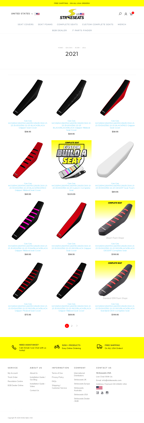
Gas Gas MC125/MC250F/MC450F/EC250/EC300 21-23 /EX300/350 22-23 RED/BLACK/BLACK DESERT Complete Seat (115, 251)
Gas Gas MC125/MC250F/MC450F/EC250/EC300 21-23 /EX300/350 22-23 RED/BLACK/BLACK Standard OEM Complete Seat (115, 311)
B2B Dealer (59, 30)
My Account (13, 373)
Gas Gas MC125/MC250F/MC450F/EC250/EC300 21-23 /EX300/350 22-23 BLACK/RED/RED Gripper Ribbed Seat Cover (28, 190)
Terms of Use (57, 373)
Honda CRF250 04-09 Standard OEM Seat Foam (25, 411)
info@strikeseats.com (111, 380)
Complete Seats (67, 24)
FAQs (54, 381)
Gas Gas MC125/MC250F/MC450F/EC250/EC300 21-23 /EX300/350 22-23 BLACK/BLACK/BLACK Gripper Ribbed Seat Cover (71, 125)
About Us (34, 373)
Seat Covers (26, 24)
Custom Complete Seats (97, 24)
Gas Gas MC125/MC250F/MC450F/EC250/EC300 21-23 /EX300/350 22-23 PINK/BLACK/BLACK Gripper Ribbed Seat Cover (28, 251)
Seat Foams (45, 24)
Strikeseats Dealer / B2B (82, 399)
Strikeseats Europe (82, 384)
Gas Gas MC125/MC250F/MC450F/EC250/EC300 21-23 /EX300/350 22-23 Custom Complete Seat (71, 190)
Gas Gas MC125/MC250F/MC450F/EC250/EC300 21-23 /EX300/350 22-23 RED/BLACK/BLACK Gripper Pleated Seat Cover (28, 311)
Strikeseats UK (80, 380)
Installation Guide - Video (38, 385)
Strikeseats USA (81, 394)
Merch (122, 24)
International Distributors (79, 374)
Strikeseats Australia (79, 389)
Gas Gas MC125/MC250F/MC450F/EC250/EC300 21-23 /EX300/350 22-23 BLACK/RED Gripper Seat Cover (115, 124)
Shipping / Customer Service (59, 386)
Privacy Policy (58, 377)
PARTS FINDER (82, 30)
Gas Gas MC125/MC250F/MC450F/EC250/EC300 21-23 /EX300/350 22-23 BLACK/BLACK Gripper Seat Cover (28, 124)
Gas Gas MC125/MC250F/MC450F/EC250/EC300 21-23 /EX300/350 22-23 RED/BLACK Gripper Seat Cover (71, 251)
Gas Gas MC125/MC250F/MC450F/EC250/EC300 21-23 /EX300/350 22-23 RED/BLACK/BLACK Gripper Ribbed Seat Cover (71, 311)
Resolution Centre (15, 381)
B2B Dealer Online (15, 385)
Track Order (13, 377)
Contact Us (34, 390)
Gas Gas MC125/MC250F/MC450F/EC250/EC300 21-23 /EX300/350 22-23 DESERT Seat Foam (115, 189)
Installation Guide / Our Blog (37, 378)
